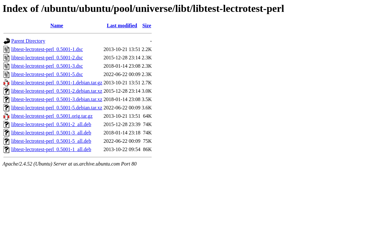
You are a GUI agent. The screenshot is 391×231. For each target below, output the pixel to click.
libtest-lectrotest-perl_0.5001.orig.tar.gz (52, 116)
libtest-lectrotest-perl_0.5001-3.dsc (47, 66)
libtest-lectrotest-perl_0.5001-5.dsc (47, 74)
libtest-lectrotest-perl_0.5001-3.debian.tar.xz (56, 99)
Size (146, 25)
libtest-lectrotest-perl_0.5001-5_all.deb (51, 141)
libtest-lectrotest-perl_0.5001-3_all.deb (51, 132)
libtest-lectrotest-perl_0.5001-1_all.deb (51, 149)
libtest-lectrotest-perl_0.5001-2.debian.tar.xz (56, 91)
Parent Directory (28, 41)
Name (56, 25)
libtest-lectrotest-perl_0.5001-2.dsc (47, 57)
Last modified (122, 25)
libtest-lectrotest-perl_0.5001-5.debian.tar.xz (56, 107)
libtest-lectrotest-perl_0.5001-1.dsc (47, 49)
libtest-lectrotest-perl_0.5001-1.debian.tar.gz (56, 82)
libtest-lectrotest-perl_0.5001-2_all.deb (51, 124)
